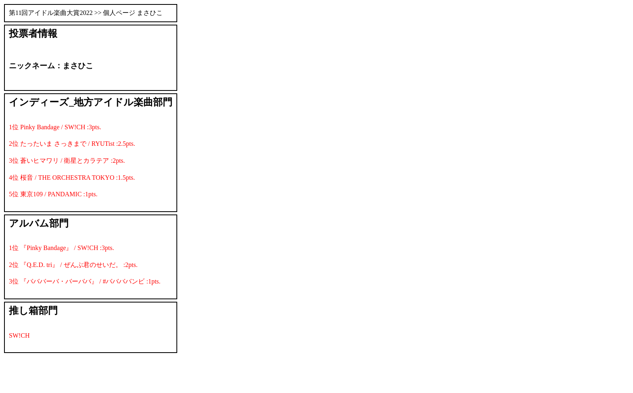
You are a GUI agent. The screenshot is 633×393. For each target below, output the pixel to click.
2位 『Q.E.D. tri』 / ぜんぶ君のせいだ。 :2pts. (73, 264)
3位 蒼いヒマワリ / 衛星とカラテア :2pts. (67, 160)
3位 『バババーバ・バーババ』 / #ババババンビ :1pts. (85, 281)
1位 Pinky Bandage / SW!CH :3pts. (55, 127)
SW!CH (19, 335)
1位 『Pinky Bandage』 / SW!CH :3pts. (61, 247)
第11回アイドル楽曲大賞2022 (50, 12)
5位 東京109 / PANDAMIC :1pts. (53, 194)
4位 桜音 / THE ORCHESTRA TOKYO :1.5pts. (72, 177)
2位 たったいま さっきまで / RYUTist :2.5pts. (72, 143)
